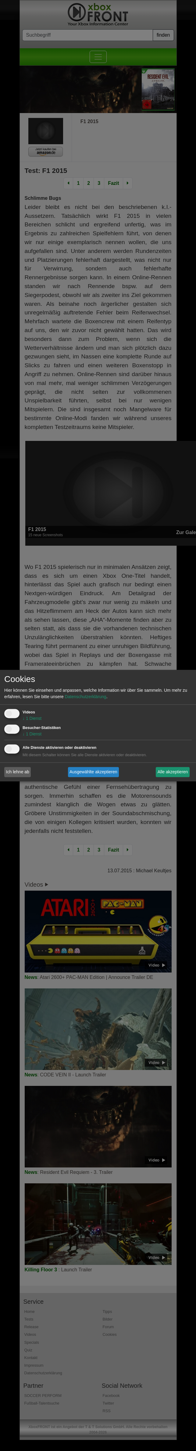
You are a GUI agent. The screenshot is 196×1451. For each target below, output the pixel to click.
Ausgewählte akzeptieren (93, 771)
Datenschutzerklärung (85, 696)
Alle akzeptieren (173, 771)
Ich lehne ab (17, 771)
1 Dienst (32, 718)
